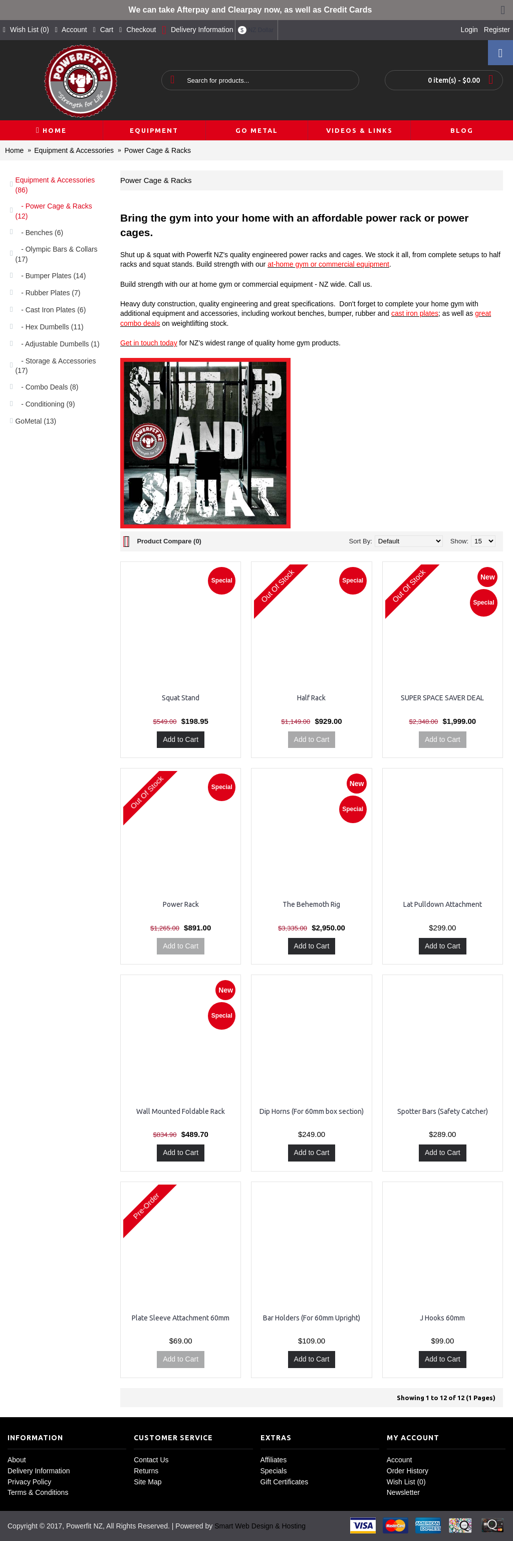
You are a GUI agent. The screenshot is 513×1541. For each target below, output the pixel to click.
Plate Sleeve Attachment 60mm (180, 1318)
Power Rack (181, 904)
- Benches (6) (39, 233)
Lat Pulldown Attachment (442, 904)
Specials (274, 1471)
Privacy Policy (29, 1482)
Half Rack (311, 698)
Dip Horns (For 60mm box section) (312, 1111)
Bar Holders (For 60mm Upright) (311, 1318)
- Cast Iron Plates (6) (50, 310)
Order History (407, 1471)
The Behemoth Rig (311, 904)
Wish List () (406, 1482)
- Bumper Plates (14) (50, 276)
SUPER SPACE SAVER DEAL (442, 698)
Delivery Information (39, 1471)
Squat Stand (180, 698)
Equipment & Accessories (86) (55, 185)
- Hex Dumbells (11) (49, 327)
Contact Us (151, 1460)
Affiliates (274, 1460)
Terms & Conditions (38, 1492)
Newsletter (403, 1492)
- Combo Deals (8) (46, 387)
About (17, 1460)
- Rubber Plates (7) (47, 293)
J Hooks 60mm (442, 1318)
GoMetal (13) (35, 421)
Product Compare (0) (169, 541)
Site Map (147, 1482)
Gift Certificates (285, 1482)
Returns (146, 1471)
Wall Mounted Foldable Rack (180, 1111)
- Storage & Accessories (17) (55, 366)
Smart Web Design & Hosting (260, 1526)
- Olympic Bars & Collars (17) (56, 254)
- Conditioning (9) (45, 404)
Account (399, 1460)
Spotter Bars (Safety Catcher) (442, 1111)
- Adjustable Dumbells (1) (57, 344)
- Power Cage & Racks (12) (53, 211)
